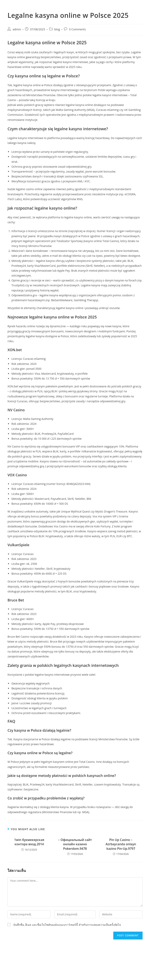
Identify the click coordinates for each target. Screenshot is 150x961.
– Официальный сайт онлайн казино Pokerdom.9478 (75, 844)
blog (57, 29)
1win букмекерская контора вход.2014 (29, 842)
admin (16, 29)
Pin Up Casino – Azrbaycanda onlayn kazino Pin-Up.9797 (120, 844)
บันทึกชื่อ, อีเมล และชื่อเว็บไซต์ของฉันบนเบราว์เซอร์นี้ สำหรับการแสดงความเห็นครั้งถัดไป (67, 925)
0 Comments (77, 29)
